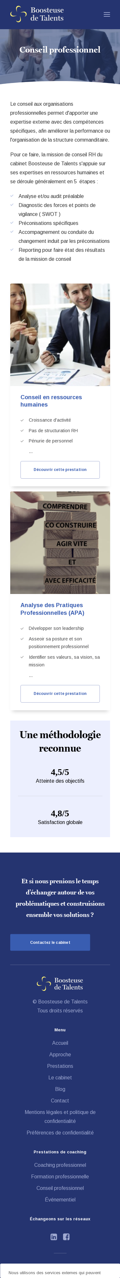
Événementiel (60, 1199)
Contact (60, 1100)
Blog (60, 1089)
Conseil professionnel (60, 1188)
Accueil (60, 1043)
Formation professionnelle (60, 1176)
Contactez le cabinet (50, 942)
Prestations (60, 1066)
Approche (60, 1054)
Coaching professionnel (60, 1165)
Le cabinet (60, 1077)
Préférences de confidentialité (60, 1132)
